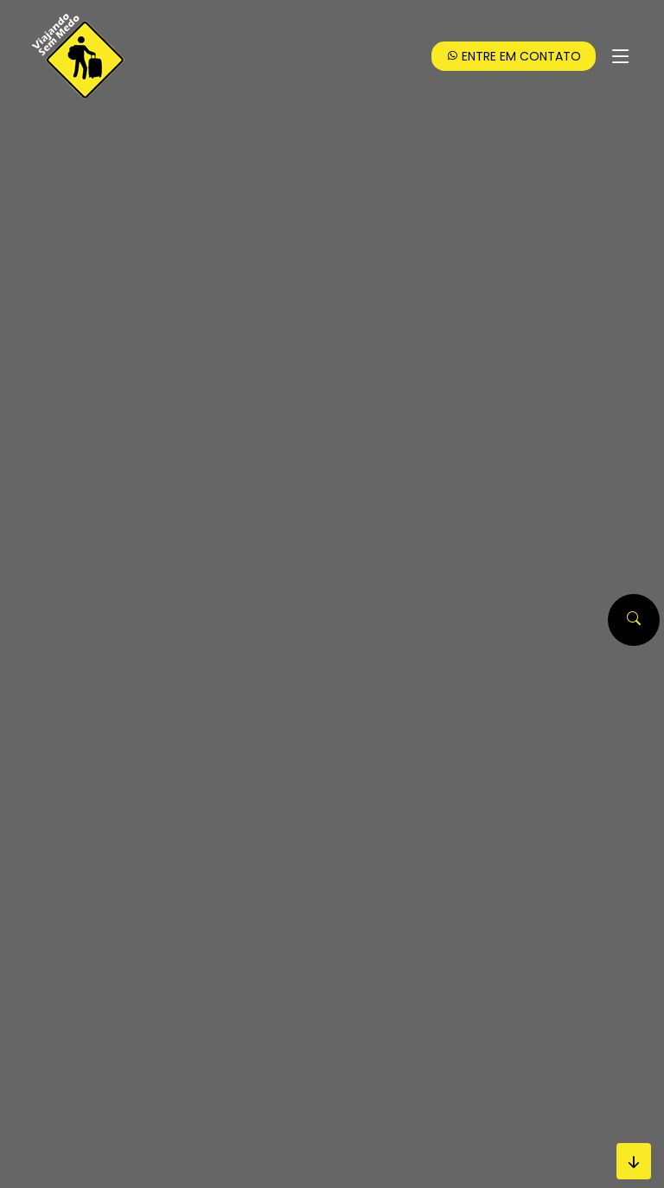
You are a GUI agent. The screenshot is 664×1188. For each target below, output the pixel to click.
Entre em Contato (513, 56)
